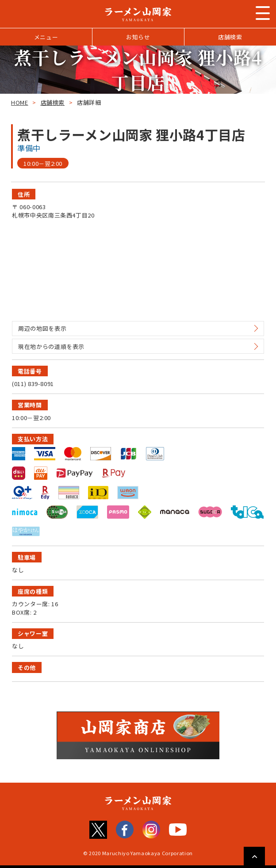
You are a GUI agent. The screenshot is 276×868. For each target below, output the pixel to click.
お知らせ (138, 37)
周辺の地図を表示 (42, 328)
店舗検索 (230, 37)
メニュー (46, 37)
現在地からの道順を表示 (51, 346)
